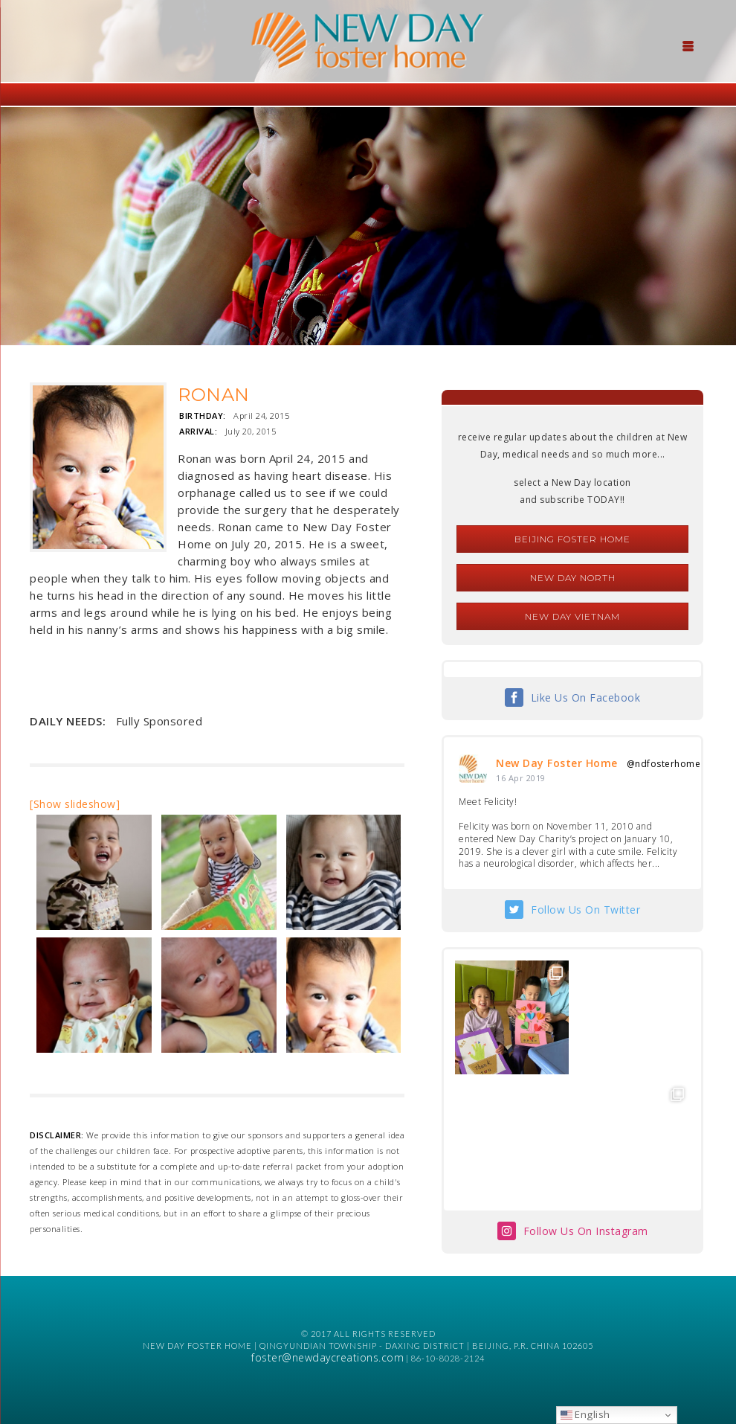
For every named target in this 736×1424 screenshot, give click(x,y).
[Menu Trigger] (688, 44)
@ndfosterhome (664, 763)
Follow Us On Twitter (585, 909)
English (585, 1414)
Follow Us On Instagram (585, 1231)
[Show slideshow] (75, 804)
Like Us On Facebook (586, 697)
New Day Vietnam (572, 616)
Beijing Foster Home (572, 539)
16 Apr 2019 (521, 777)
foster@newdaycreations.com (327, 1357)
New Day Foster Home (557, 763)
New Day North (573, 577)
